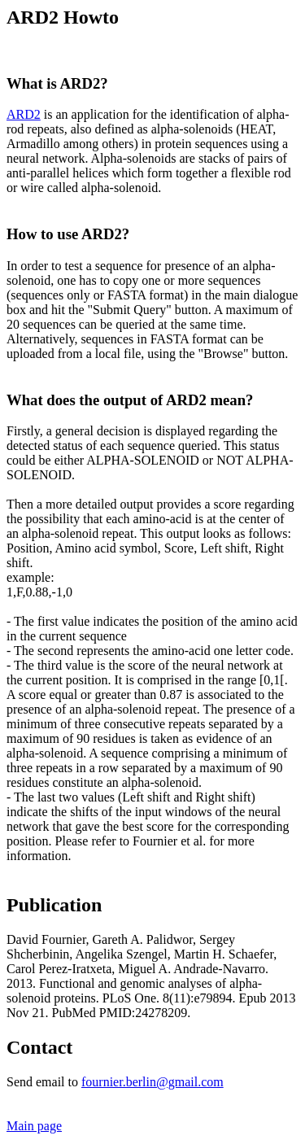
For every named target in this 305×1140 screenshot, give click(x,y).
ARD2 (24, 114)
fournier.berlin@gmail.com (152, 1082)
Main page (34, 1126)
